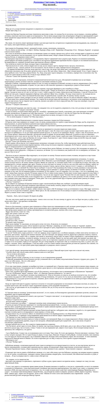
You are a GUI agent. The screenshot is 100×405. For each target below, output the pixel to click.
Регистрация (41, 8)
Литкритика (15, 16)
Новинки (66, 8)
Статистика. (38, 15)
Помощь (72, 8)
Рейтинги (52, 8)
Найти (47, 8)
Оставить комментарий (14, 12)
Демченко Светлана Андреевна (50, 2)
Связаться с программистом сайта (52, 402)
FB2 (14, 18)
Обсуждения (59, 8)
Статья (9, 16)
